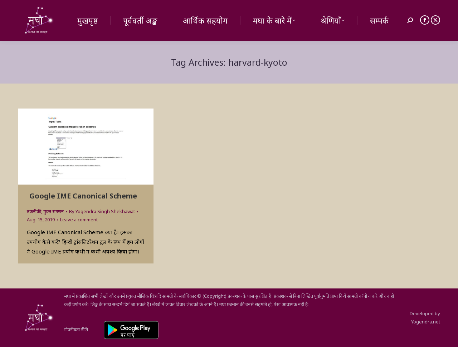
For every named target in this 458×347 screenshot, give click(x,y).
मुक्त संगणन (53, 211)
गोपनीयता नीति (76, 329)
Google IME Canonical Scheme (83, 196)
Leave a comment (79, 219)
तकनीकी (34, 211)
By (102, 211)
